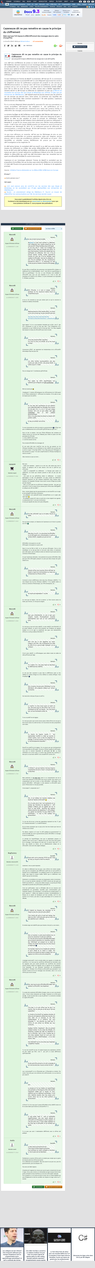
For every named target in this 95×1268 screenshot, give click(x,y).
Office (78, 4)
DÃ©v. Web (53, 4)
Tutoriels (16, 1)
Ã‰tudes (59, 1)
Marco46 (12, 234)
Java (47, 4)
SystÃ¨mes (91, 4)
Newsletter (43, 1)
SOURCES (52, 6)
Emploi (51, 1)
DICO (69, 6)
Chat (35, 1)
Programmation (66, 4)
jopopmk (12, 464)
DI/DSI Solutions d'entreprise (17, 4)
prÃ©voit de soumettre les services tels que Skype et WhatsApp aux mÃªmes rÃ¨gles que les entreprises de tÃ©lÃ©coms (33, 93)
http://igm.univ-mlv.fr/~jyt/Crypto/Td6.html (38, 316)
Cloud (28, 4)
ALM (36, 4)
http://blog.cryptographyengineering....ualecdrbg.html (41, 318)
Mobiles (84, 4)
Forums (8, 1)
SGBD (73, 4)
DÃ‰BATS (59, 6)
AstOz (12, 1140)
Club (71, 1)
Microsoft (41, 4)
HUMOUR (75, 6)
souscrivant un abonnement (42, 201)
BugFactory (12, 853)
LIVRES (31, 6)
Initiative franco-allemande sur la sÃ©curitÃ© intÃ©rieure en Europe (34, 170)
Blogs (29, 1)
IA (32, 4)
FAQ (23, 1)
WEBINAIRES (24, 6)
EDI (59, 4)
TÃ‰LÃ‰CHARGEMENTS (41, 6)
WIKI (65, 6)
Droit (66, 1)
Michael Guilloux (25, 41)
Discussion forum (80, 47)
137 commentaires (38, 41)
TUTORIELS (12, 6)
